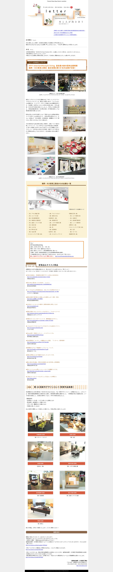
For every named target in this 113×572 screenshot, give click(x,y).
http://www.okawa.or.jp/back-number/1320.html (36, 545)
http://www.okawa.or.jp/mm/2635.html (34, 549)
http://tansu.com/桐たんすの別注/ (35, 298)
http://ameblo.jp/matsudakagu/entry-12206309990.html (39, 284)
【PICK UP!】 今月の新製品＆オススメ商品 (63, 32)
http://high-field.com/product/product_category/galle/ (39, 371)
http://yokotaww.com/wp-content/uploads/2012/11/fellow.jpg (40, 313)
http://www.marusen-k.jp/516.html (34, 356)
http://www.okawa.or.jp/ (82, 565)
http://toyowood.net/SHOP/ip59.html (35, 334)
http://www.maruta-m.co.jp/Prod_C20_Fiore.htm (38, 342)
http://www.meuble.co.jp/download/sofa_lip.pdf (37, 349)
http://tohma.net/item (31, 378)
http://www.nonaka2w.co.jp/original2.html (36, 363)
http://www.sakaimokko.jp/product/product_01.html (38, 276)
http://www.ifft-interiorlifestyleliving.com (64, 256)
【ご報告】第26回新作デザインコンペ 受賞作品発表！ (65, 34)
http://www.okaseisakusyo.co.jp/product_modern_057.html (40, 320)
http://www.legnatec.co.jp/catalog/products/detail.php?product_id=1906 (43, 291)
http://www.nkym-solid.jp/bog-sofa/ (35, 327)
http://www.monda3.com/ (32, 306)
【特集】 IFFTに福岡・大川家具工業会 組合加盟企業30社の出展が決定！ (69, 30)
